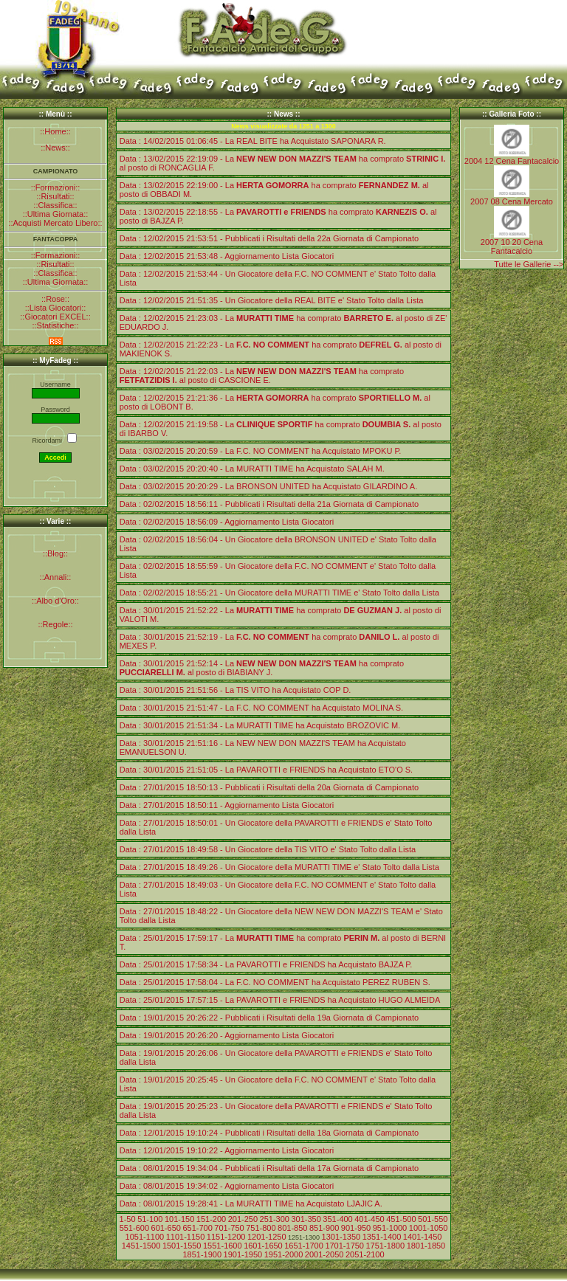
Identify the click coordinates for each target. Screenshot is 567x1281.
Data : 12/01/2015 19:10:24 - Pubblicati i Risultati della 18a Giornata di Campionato (269, 1132)
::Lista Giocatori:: (55, 307)
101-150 (179, 1219)
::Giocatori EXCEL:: (55, 316)
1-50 (128, 1219)
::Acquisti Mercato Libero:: (55, 222)
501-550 (432, 1219)
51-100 (149, 1219)
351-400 (337, 1219)
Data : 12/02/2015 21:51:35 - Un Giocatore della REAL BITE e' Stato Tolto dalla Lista (272, 300)
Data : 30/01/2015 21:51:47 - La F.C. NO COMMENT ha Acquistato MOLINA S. (261, 707)
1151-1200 (226, 1236)
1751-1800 (385, 1245)
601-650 (166, 1227)
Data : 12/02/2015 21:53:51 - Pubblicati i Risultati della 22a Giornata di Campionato (269, 238)
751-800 (260, 1227)
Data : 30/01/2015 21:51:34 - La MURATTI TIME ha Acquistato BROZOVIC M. (260, 725)
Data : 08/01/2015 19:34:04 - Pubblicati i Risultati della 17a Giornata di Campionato (269, 1168)
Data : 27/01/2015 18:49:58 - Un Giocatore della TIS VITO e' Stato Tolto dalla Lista (268, 849)
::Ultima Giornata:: (56, 214)
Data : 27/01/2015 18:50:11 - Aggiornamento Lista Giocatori (227, 805)
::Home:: (55, 131)
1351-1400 (382, 1236)
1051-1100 (145, 1236)
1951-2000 (283, 1254)
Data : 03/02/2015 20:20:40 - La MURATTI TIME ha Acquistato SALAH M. (252, 468)
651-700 (197, 1227)
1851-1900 (201, 1254)
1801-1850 (426, 1245)
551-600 (134, 1227)
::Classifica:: (55, 205)
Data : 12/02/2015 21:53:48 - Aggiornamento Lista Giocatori (227, 256)
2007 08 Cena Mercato (511, 201)
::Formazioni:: (55, 187)
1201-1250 (266, 1236)
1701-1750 (344, 1245)
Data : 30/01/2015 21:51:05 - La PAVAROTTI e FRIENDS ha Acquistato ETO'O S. (266, 769)
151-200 (211, 1219)
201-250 (243, 1219)
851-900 (324, 1227)
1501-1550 (182, 1245)
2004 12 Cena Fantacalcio (511, 160)
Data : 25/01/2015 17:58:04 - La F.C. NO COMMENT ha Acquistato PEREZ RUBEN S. (275, 982)
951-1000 (390, 1227)
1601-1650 (263, 1245)
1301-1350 (341, 1236)
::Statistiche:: (55, 325)
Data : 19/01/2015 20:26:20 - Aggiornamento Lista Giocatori (227, 1035)
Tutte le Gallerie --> (528, 264)
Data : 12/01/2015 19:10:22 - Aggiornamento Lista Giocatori (227, 1150)
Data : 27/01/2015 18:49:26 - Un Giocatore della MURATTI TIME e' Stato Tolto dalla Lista (279, 867)
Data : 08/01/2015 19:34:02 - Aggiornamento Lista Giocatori (227, 1185)
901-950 (356, 1227)
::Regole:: (55, 624)
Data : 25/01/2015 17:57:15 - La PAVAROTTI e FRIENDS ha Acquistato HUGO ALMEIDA (280, 999)
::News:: (55, 147)
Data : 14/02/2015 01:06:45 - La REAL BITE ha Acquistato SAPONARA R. (253, 141)
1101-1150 (185, 1236)
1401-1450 (422, 1236)
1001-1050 (428, 1227)
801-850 (292, 1227)
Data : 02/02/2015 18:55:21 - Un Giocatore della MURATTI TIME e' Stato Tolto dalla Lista (279, 592)
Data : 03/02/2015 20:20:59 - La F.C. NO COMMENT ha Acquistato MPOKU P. (261, 450)
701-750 (229, 1227)
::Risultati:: (55, 196)
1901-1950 (243, 1254)
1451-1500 (141, 1245)
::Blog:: (55, 553)
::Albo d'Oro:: (55, 600)
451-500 (401, 1219)
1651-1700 (303, 1245)
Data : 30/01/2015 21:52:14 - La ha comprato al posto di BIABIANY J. (262, 668)
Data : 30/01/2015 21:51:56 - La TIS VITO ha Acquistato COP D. (235, 690)
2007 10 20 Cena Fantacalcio (512, 246)
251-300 (274, 1219)
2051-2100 (365, 1254)
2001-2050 (324, 1254)
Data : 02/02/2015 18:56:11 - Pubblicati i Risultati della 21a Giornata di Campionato (269, 504)
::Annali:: (56, 577)
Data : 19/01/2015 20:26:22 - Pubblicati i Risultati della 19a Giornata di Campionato (269, 1017)
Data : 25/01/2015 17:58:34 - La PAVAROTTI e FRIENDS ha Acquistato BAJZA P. (266, 964)
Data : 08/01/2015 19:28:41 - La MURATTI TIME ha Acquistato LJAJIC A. (251, 1203)
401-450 (369, 1219)
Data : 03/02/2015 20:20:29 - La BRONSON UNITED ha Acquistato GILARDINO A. (269, 486)
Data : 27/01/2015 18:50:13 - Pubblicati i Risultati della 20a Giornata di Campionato (269, 787)
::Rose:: (55, 298)
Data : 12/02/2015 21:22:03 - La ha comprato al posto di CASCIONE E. (262, 375)
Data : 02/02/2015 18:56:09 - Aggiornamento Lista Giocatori (227, 521)
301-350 (305, 1219)
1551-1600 (222, 1245)
